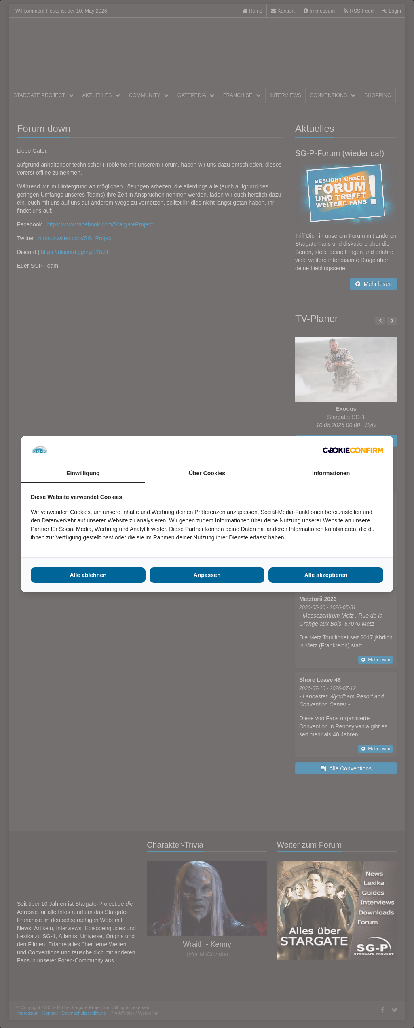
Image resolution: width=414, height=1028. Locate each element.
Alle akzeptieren (326, 575)
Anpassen (207, 575)
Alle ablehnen (88, 575)
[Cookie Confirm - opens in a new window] (353, 450)
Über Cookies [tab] (207, 473)
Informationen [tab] (331, 473)
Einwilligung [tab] (82, 473)
